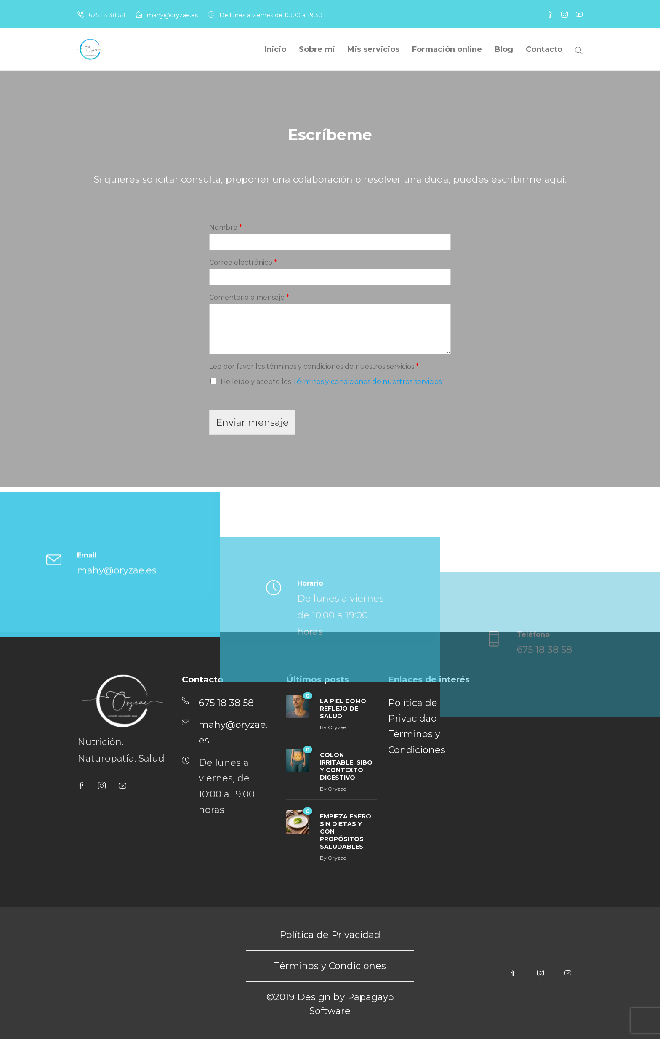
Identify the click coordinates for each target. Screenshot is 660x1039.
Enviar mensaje (252, 422)
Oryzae (337, 789)
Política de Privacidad (330, 934)
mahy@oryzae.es (172, 15)
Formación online (447, 49)
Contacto (544, 49)
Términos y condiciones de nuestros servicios (367, 382)
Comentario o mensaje (249, 297)
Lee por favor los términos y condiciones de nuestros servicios (314, 366)
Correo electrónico (243, 262)
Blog (504, 49)
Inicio (275, 49)
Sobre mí (317, 49)
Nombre (225, 228)
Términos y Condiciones (330, 966)
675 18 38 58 (107, 15)
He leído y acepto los (331, 382)
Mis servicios (373, 49)
